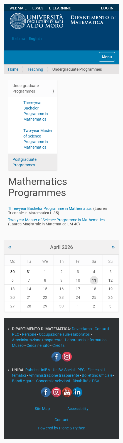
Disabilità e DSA (86, 381)
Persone (29, 334)
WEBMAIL (18, 8)
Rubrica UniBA (38, 370)
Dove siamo (82, 329)
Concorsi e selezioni (53, 381)
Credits (58, 345)
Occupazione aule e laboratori (65, 334)
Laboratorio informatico (86, 340)
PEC (16, 334)
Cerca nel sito (38, 345)
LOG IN (107, 8)
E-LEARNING (60, 8)
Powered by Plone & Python (61, 428)
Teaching (35, 69)
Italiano (18, 38)
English (35, 38)
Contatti (102, 329)
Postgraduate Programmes (24, 162)
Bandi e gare (23, 381)
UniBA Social (64, 370)
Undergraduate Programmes (26, 88)
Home (13, 69)
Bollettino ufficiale (97, 375)
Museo (18, 345)
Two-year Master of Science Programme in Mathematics (38, 138)
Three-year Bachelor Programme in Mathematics (35, 110)
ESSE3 (37, 8)
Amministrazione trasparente (37, 340)
